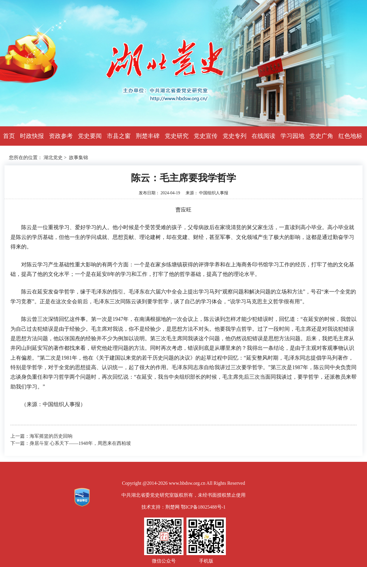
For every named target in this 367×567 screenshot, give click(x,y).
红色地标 (350, 136)
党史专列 (234, 136)
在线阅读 (263, 136)
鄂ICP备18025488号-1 (203, 506)
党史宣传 (206, 136)
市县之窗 (119, 136)
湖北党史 (53, 157)
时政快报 (32, 136)
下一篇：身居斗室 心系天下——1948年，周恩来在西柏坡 (70, 443)
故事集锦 (78, 157)
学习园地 (292, 136)
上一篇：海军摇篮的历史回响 (41, 436)
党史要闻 (90, 136)
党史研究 (177, 136)
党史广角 (321, 136)
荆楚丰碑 (148, 136)
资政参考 (61, 136)
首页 (9, 136)
